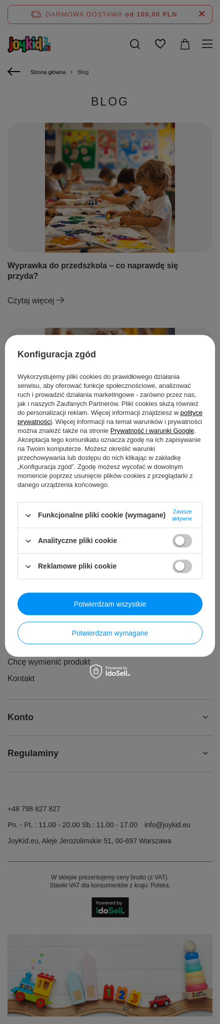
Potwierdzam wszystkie (110, 604)
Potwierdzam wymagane (110, 633)
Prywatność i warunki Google (152, 430)
